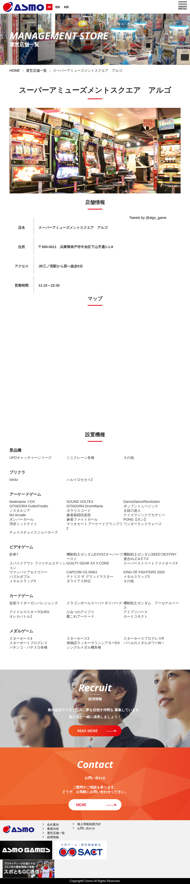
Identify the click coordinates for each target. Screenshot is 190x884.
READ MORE (87, 730)
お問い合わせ (86, 828)
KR (66, 7)
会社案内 (53, 824)
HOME (14, 70)
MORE (81, 804)
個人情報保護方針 (89, 824)
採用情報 (53, 837)
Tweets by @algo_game (147, 218)
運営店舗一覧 (36, 70)
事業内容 (53, 829)
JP (49, 7)
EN (57, 7)
